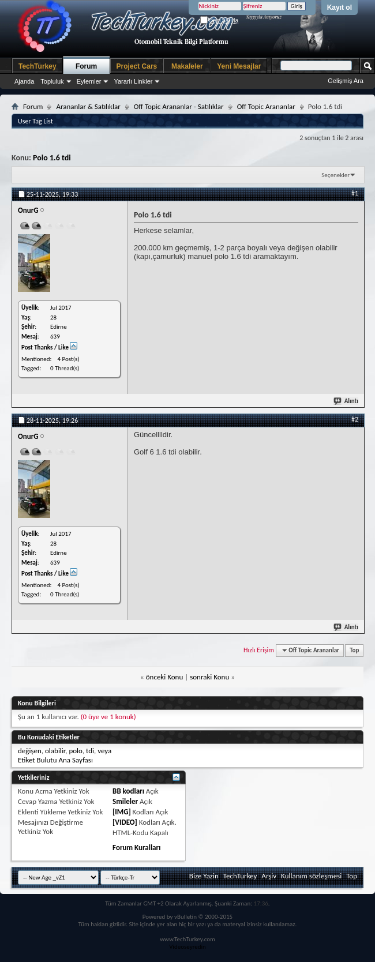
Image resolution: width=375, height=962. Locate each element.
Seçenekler (335, 175)
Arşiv (268, 875)
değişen (30, 750)
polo (75, 750)
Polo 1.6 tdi (52, 158)
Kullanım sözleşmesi (311, 875)
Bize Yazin (204, 875)
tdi (90, 750)
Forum (86, 66)
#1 (354, 193)
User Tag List (35, 121)
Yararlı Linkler (133, 81)
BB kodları (128, 791)
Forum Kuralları (136, 847)
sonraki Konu (209, 676)
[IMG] (121, 811)
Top (354, 650)
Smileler (125, 801)
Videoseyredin (187, 946)
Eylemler (89, 81)
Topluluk (51, 81)
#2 (354, 419)
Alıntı (346, 401)
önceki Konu (164, 676)
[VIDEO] (124, 822)
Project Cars (137, 66)
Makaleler (187, 66)
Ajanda (24, 81)
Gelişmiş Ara (345, 80)
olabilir (55, 750)
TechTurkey (37, 66)
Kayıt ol (339, 7)
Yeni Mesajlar (239, 66)
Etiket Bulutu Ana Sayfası (55, 760)
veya (104, 750)
